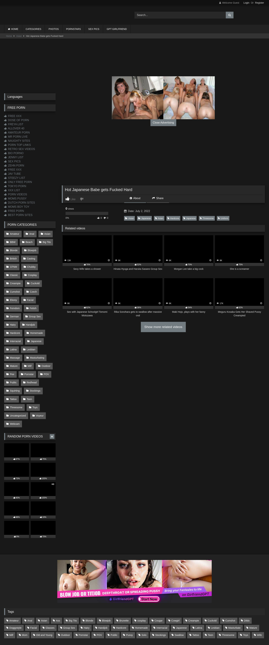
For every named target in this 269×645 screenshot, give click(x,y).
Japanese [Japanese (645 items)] (181, 596)
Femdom (15, 291)
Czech (13, 284)
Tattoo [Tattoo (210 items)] (195, 604)
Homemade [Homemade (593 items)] (141, 596)
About (135, 198)
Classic (32, 262)
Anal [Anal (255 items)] (29, 589)
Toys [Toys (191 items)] (245, 604)
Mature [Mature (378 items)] (253, 596)
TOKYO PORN (15, 186)
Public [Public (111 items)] (114, 604)
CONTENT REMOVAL (152, 629)
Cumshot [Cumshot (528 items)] (230, 589)
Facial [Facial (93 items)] (33, 596)
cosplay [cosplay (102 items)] (141, 589)
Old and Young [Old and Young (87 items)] (44, 604)
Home (9, 36)
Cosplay (14, 270)
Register (259, 2)
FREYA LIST (13, 124)
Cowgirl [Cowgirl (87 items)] (175, 589)
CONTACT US (112, 629)
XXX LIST (12, 190)
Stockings (34, 364)
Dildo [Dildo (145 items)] (247, 589)
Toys (34, 378)
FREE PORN (14, 210)
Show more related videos (163, 327)
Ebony (29, 284)
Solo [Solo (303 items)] (144, 604)
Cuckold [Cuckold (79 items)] (212, 589)
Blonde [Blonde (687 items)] (89, 589)
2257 (130, 629)
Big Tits (45, 241)
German (14, 299)
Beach (28, 241)
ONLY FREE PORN (18, 182)
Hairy (13, 306)
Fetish (32, 291)
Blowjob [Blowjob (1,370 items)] (106, 589)
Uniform (223, 218)
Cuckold (14, 277)
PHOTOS (54, 29)
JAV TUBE (12, 173)
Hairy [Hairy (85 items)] (87, 596)
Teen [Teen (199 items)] (210, 604)
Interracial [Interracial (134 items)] (161, 596)
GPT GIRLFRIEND (117, 29)
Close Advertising (163, 122)
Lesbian (30, 328)
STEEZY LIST (14, 177)
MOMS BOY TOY (16, 206)
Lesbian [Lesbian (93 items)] (215, 596)
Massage (15, 335)
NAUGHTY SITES (17, 140)
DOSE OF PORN (16, 120)
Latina (13, 328)
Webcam (15, 393)
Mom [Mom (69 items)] (24, 604)
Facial (46, 284)
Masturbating (36, 335)
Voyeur (39, 386)
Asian (19, 36)
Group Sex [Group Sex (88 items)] (69, 596)
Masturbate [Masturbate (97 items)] (234, 596)
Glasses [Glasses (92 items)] (50, 596)
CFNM (47, 255)
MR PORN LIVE (16, 136)
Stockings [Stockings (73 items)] (160, 604)
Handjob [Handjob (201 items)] (102, 596)
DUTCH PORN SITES (19, 202)
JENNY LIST (14, 157)
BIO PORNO (14, 153)
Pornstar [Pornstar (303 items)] (83, 604)
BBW (12, 241)
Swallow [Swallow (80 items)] (179, 604)
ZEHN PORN (14, 165)
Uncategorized (18, 386)
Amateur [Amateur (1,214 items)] (14, 589)
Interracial (15, 320)
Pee (12, 349)
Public (13, 357)
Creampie (33, 270)
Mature (13, 342)
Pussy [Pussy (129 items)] (129, 604)
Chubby (14, 262)
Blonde (13, 248)
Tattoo (13, 371)
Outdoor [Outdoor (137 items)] (65, 604)
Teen (28, 371)
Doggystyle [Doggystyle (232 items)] (15, 596)
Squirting (15, 364)
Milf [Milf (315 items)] (11, 604)
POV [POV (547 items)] (99, 604)
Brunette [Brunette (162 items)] (124, 589)
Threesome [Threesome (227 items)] (228, 604)
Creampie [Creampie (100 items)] (193, 589)
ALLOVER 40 (14, 128)
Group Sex (34, 299)
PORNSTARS (73, 29)
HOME (14, 29)
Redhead (31, 357)
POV (45, 349)
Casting (30, 255)
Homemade (35, 313)
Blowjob (31, 248)
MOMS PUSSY (15, 198)
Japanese (144, 218)
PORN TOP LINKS (17, 144)
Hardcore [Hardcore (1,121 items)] (121, 596)
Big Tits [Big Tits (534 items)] (73, 589)
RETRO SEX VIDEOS (19, 149)
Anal (30, 233)
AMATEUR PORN (17, 132)
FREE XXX (13, 116)
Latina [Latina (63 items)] (198, 596)
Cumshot (33, 277)
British (13, 255)
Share (157, 198)
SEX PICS (93, 29)
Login (246, 2)
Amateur (14, 233)
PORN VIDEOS (15, 194)
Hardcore (173, 218)
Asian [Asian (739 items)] (44, 589)
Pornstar (28, 349)
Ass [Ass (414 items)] (58, 589)
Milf (29, 342)
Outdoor (44, 342)
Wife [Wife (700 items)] (259, 604)
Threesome (207, 218)
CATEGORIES (33, 29)
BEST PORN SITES (18, 215)
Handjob (29, 306)
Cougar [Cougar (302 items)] (159, 589)
